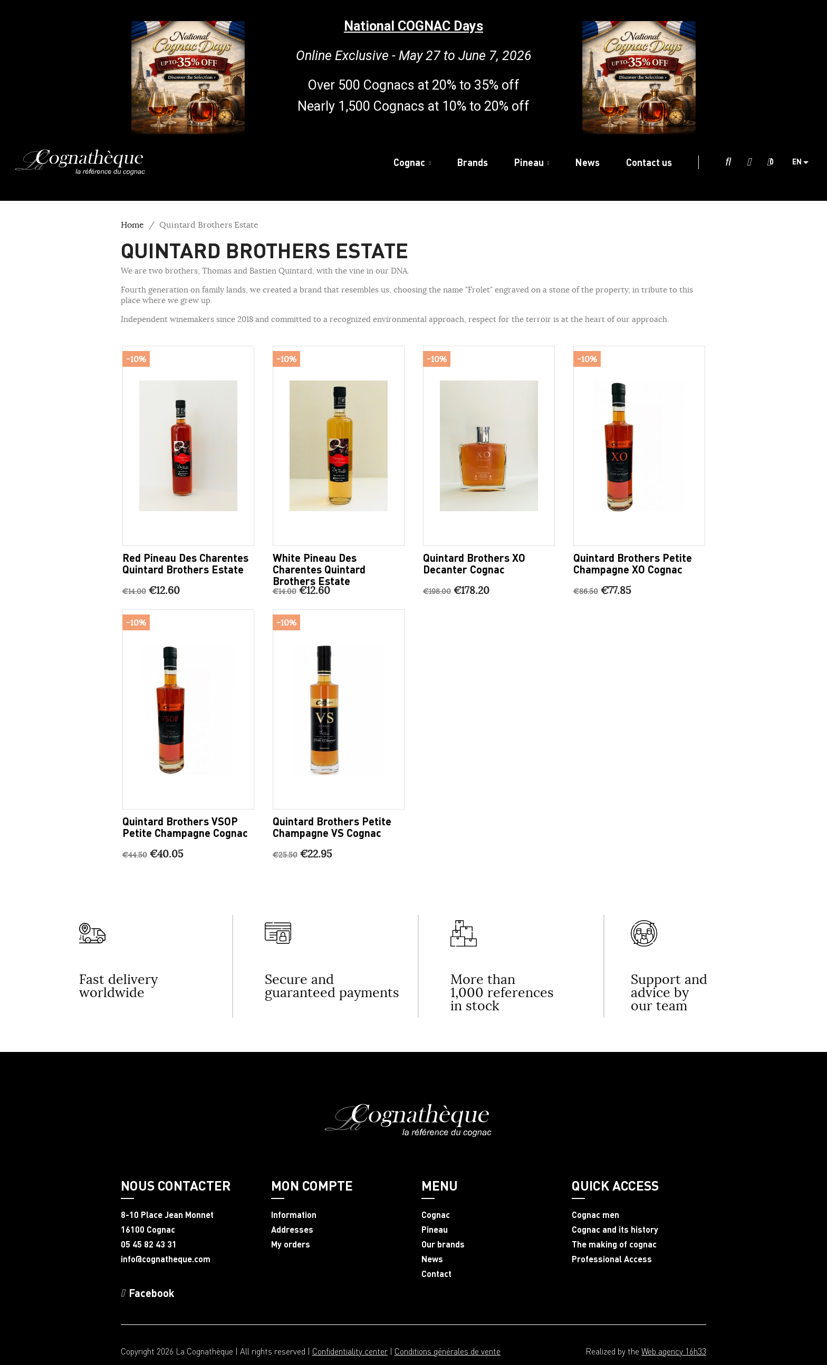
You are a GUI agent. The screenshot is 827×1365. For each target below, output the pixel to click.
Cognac (435, 1215)
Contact (436, 1274)
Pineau (434, 1229)
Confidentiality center (350, 1351)
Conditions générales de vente (448, 1351)
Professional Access (612, 1259)
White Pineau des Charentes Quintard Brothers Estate (319, 569)
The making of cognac (614, 1244)
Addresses (292, 1229)
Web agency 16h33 (673, 1351)
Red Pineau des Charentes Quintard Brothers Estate (185, 563)
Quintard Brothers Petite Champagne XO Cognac (632, 563)
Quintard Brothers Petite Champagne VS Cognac (332, 827)
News (432, 1259)
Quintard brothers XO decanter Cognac (474, 563)
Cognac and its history (615, 1229)
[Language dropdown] (804, 162)
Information (293, 1215)
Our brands (443, 1244)
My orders (290, 1244)
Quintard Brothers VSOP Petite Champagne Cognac (185, 827)
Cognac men (595, 1215)
